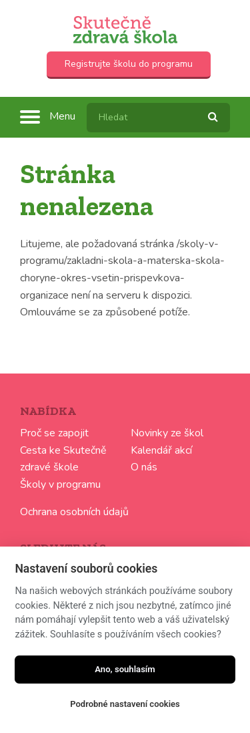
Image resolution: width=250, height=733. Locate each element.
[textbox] (158, 117)
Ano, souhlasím (125, 669)
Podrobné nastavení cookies (125, 704)
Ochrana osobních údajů (74, 511)
